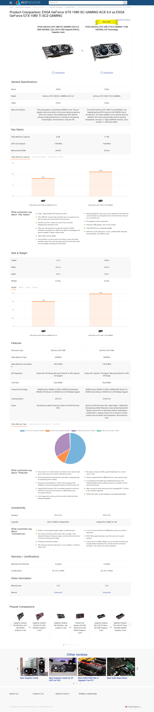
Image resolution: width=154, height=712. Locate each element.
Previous (11, 624)
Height (13, 287)
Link (58, 586)
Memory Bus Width (55, 157)
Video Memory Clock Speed (39, 424)
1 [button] (64, 645)
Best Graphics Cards (29, 678)
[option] (30, 626)
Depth (28, 287)
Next (130, 624)
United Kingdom (133, 707)
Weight (35, 287)
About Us (14, 694)
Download (58, 592)
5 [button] (77, 645)
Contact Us (38, 694)
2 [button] (67, 645)
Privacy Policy (62, 694)
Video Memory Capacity (20, 157)
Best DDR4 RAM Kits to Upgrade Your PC (88, 679)
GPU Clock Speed (39, 157)
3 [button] (70, 645)
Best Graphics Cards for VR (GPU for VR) (61, 679)
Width (21, 287)
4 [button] (73, 645)
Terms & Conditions (88, 694)
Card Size (56, 424)
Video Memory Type (19, 424)
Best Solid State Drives (117, 678)
